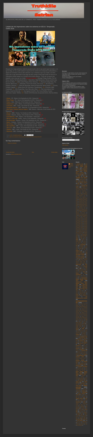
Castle (81, 238)
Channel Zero (10, 104)
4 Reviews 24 (84, 168)
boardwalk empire (78, 184)
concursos (77, 244)
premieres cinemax (81, 344)
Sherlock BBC (78, 389)
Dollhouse (78, 250)
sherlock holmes (84, 389)
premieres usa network (82, 366)
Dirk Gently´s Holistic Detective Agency (17, 109)
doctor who (83, 249)
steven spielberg (80, 399)
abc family (85, 175)
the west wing (81, 410)
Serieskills (78, 388)
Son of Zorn (10, 124)
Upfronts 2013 (78, 419)
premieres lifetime (79, 354)
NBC (83, 328)
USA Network (80, 420)
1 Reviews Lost (79, 163)
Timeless (9, 129)
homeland (84, 275)
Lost (86, 319)
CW (76, 245)
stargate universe (79, 398)
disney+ (77, 249)
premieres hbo (84, 350)
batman (77, 182)
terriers (77, 405)
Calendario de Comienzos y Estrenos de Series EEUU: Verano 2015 (81, 203)
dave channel (81, 247)
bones (84, 184)
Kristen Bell (78, 295)
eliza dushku (80, 258)
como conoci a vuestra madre (81, 243)
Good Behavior (11, 116)
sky (76, 392)
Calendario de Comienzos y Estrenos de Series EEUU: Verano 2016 (81, 205)
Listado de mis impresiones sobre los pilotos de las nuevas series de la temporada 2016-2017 (25, 136)
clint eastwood (78, 242)
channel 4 (83, 239)
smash (80, 392)
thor (85, 410)
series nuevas (78, 385)
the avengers (81, 405)
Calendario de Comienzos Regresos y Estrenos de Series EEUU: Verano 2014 (81, 188)
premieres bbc (82, 340)
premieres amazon (79, 339)
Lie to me (84, 302)
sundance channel (83, 400)
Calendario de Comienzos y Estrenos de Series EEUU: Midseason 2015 (81, 192)
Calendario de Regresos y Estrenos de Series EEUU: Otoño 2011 (81, 220)
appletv (77, 180)
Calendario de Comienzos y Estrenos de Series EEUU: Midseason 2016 (81, 194)
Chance (9, 102)
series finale (82, 384)
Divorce (9, 113)
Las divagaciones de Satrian (81, 297)
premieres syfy (82, 364)
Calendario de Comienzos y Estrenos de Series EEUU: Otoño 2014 (81, 198)
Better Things (10, 100)
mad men (84, 321)
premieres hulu (78, 353)
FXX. (82, 268)
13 (22, 91)
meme (84, 323)
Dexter (80, 248)
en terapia (85, 258)
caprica (77, 238)
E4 (83, 250)
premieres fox (78, 348)
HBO (84, 271)
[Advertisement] (32, 148)
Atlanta (8, 98)
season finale (78, 381)
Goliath (9, 115)
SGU (84, 388)
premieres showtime (80, 360)
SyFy (84, 402)
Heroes (77, 273)
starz (86, 398)
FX (78, 268)
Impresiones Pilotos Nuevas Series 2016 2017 (81, 288)
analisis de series (81, 178)
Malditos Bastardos (79, 322)
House (77, 276)
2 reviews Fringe (82, 166)
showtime (83, 391)
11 (13, 89)
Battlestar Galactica (83, 182)
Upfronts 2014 (84, 419)
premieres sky (78, 361)
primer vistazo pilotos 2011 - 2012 (81, 372)
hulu (76, 278)
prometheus (84, 375)
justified (77, 294)
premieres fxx (78, 350)
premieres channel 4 (83, 343)
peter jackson (84, 334)
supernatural (78, 402)
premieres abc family (82, 338)
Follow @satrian (65, 145)
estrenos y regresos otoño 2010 (81, 263)
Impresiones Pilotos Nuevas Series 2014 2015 (81, 283)
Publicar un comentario (12, 143)
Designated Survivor (12, 107)
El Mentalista (82, 255)
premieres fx (82, 349)
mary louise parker (79, 323)
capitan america (83, 237)
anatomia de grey (83, 179)
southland (77, 394)
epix (78, 259)
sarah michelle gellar (81, 380)
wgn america (79, 422)
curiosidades (82, 244)
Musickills (77, 328)
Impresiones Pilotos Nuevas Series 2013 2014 (81, 279)
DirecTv (85, 248)
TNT (77, 411)
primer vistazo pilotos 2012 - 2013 (81, 374)
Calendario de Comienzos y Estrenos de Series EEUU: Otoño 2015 (81, 200)
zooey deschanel (79, 425)
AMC (84, 176)
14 (22, 93)
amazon (79, 176)
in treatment (83, 289)
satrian (71, 163)
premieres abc (83, 337)
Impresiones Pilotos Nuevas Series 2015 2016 (81, 286)
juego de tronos (83, 293)
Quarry (8, 122)
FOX (86, 264)
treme (80, 411)
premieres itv (84, 353)
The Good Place (11, 125)
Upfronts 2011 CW (79, 416)
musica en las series (80, 327)
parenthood (84, 333)
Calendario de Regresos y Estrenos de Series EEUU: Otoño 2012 (81, 222)
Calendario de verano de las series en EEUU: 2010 (81, 230)
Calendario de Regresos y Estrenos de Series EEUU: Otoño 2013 (81, 225)
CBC (85, 238)
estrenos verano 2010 (80, 261)
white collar (84, 422)
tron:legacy (84, 411)
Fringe (85, 266)
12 (39, 89)
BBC (79, 183)
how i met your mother (82, 276)
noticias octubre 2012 (83, 329)
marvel (85, 322)
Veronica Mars (78, 421)
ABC (80, 175)
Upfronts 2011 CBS (83, 415)
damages (81, 245)
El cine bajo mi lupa (81, 254)
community (84, 242)
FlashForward (78, 264)
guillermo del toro (81, 269)
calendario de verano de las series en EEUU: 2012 (81, 233)
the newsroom (83, 408)
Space (82, 394)
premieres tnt (78, 365)
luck (78, 321)
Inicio (33, 152)
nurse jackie (84, 332)
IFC (79, 278)
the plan (80, 409)
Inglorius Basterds (79, 290)
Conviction (9, 105)
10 (43, 87)
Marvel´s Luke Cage (12, 118)
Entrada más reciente (10, 152)
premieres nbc (81, 355)
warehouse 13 (84, 421)
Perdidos (77, 334)
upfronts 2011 (79, 414)
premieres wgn (80, 367)
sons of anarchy (81, 393)
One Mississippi (11, 120)
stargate (83, 397)
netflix (77, 329)
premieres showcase (80, 359)
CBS (77, 239)
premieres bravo (78, 342)
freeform (79, 265)
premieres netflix (80, 356)
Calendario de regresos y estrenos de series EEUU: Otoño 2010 (81, 217)
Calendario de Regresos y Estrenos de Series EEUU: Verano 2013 (81, 227)
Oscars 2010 (78, 333)
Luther (81, 321)
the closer (83, 406)
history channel (78, 275)
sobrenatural (84, 392)
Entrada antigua (54, 152)
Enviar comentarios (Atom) (16, 154)
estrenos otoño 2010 (82, 260)
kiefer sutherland (83, 294)
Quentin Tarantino (80, 376)
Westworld (9, 131)
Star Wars (78, 397)
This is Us (9, 127)
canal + (80, 234)
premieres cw (78, 345)
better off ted (84, 183)
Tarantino (77, 403)
